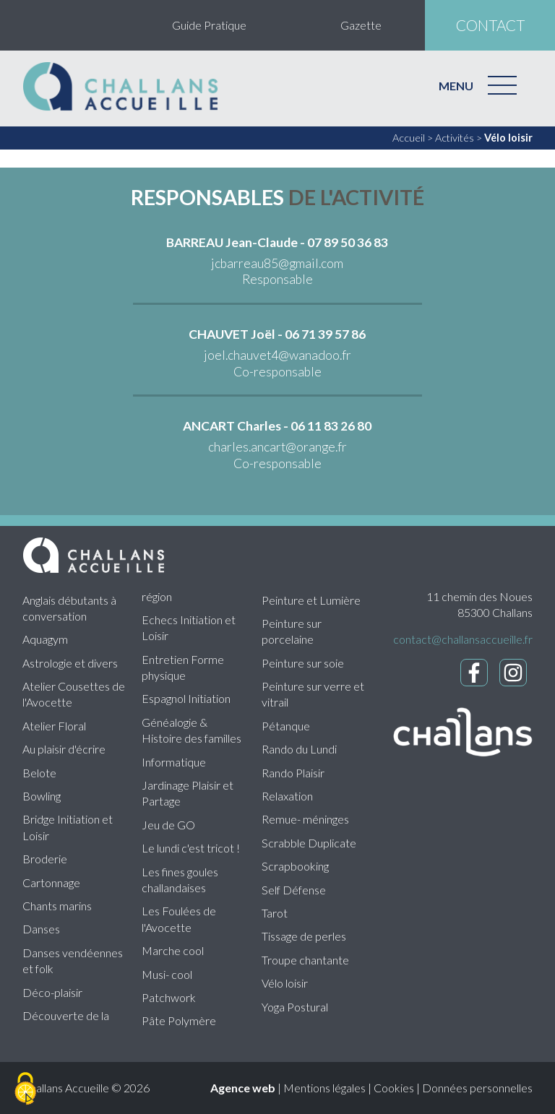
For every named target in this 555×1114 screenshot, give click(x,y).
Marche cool (173, 950)
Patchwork (169, 997)
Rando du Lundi (299, 749)
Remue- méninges (305, 819)
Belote (39, 773)
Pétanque (286, 726)
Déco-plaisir (52, 992)
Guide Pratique (209, 25)
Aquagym (45, 639)
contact (490, 25)
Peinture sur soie (303, 663)
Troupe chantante (305, 960)
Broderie (44, 858)
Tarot (275, 913)
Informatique (174, 762)
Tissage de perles (304, 936)
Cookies (394, 1087)
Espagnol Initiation (186, 698)
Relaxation (287, 796)
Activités (454, 137)
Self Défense (294, 890)
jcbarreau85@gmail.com (277, 263)
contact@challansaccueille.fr (463, 639)
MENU (456, 85)
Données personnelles (477, 1087)
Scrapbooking (295, 866)
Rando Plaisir (293, 773)
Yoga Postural (295, 1007)
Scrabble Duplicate (309, 843)
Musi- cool (167, 974)
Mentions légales (324, 1087)
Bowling (41, 796)
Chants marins (57, 905)
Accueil (408, 137)
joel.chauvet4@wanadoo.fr (277, 355)
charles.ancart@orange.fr (277, 446)
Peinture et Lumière (311, 600)
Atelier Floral (54, 726)
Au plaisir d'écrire (64, 749)
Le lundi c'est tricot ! (191, 848)
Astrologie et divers (70, 663)
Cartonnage (51, 882)
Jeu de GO (168, 825)
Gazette (361, 25)
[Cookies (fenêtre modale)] (25, 1089)
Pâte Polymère (179, 1020)
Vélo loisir (508, 137)
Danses (41, 929)
